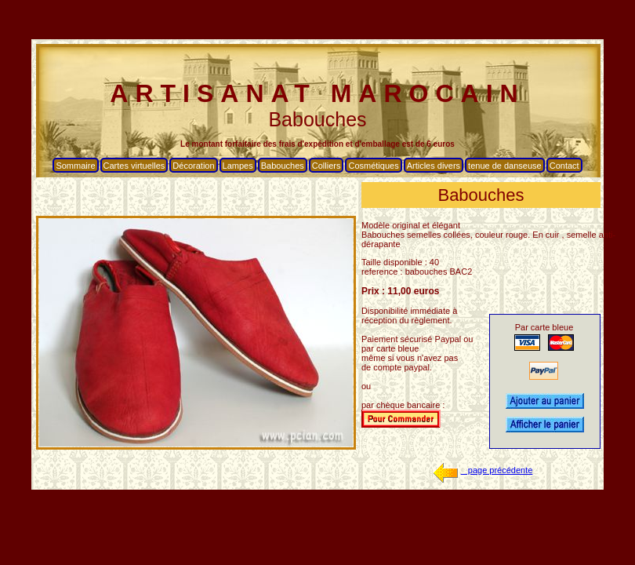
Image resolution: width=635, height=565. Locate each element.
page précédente (481, 470)
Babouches (282, 165)
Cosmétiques (373, 165)
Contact (564, 165)
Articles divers (433, 165)
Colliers (326, 165)
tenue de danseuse (505, 165)
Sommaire (75, 165)
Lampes (238, 165)
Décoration (193, 165)
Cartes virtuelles (134, 165)
